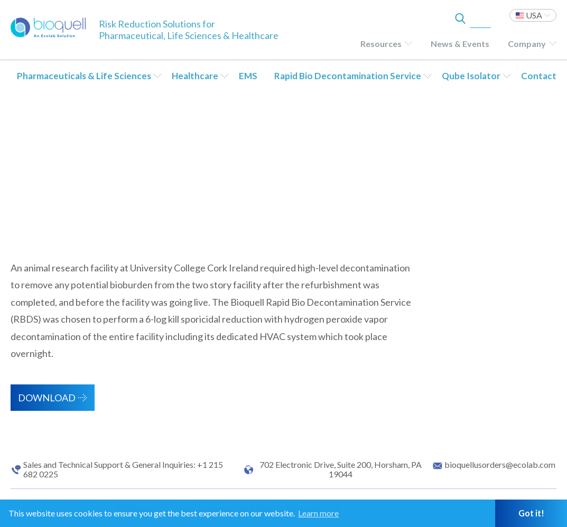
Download (47, 397)
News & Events (460, 44)
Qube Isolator (471, 75)
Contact (538, 75)
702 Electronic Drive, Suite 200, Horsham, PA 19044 (340, 469)
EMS (248, 75)
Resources (381, 44)
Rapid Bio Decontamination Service (347, 75)
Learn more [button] (318, 513)
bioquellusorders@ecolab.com (499, 464)
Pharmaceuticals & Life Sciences (84, 75)
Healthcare (195, 75)
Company (527, 44)
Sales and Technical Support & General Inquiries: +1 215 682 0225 (123, 469)
